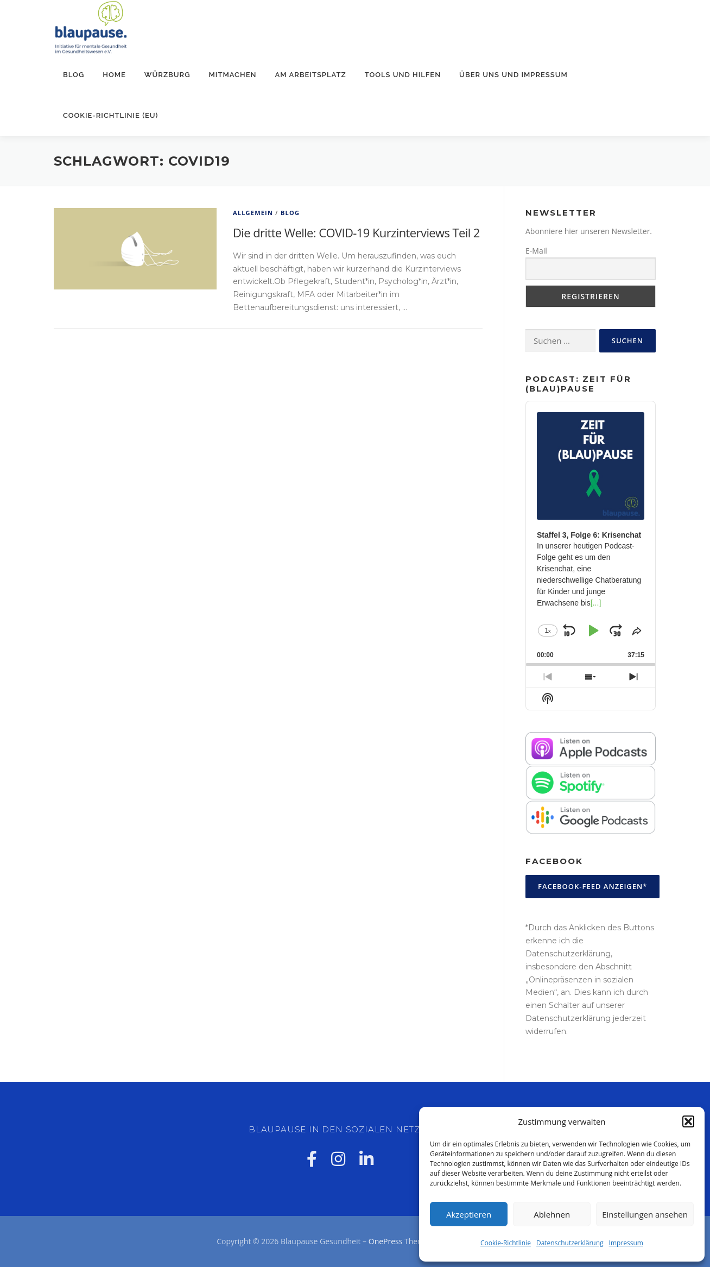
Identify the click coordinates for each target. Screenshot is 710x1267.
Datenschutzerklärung (570, 1242)
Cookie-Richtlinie (505, 1242)
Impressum (626, 1242)
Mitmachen (233, 75)
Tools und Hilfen (403, 75)
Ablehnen (552, 1214)
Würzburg (167, 75)
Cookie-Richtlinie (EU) (110, 115)
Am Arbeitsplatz (310, 75)
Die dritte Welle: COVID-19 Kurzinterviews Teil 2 (356, 232)
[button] (688, 1121)
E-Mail (536, 250)
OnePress (386, 1241)
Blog (73, 75)
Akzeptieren (468, 1214)
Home (114, 75)
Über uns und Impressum (513, 75)
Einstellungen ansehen (645, 1214)
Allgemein (253, 213)
